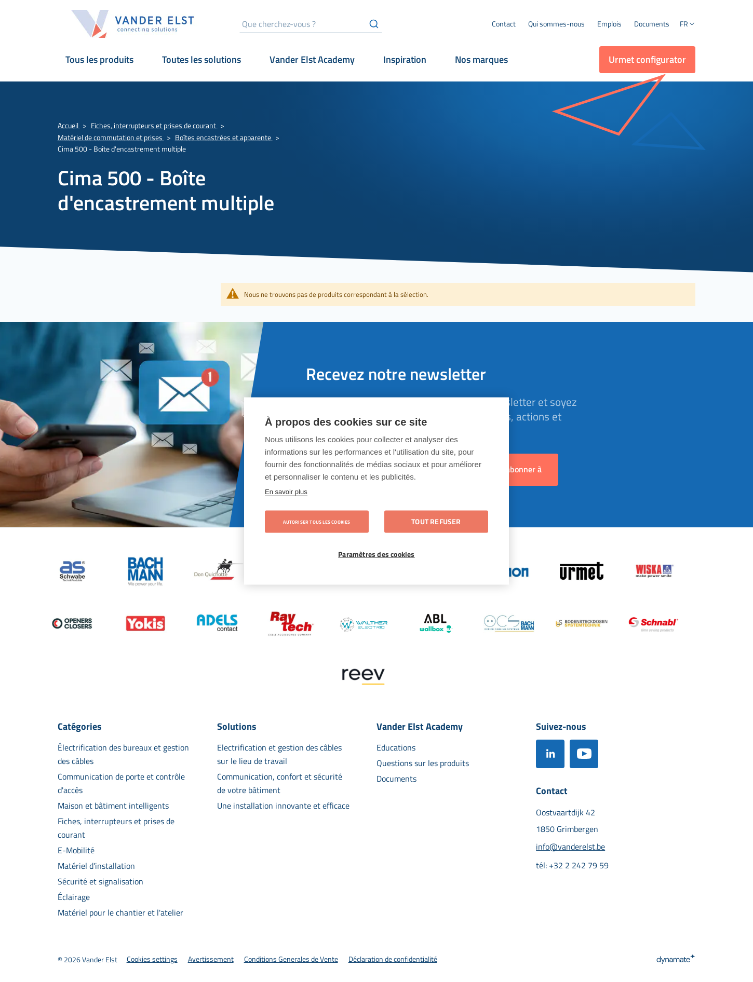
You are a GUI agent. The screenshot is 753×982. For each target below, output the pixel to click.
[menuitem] (556, 24)
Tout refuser (436, 521)
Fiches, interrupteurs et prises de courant (154, 125)
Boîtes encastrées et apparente (224, 137)
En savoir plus (286, 492)
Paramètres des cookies (376, 554)
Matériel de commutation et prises (111, 137)
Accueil (69, 125)
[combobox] (310, 24)
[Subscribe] (520, 470)
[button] (687, 25)
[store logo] (133, 24)
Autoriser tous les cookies (316, 522)
